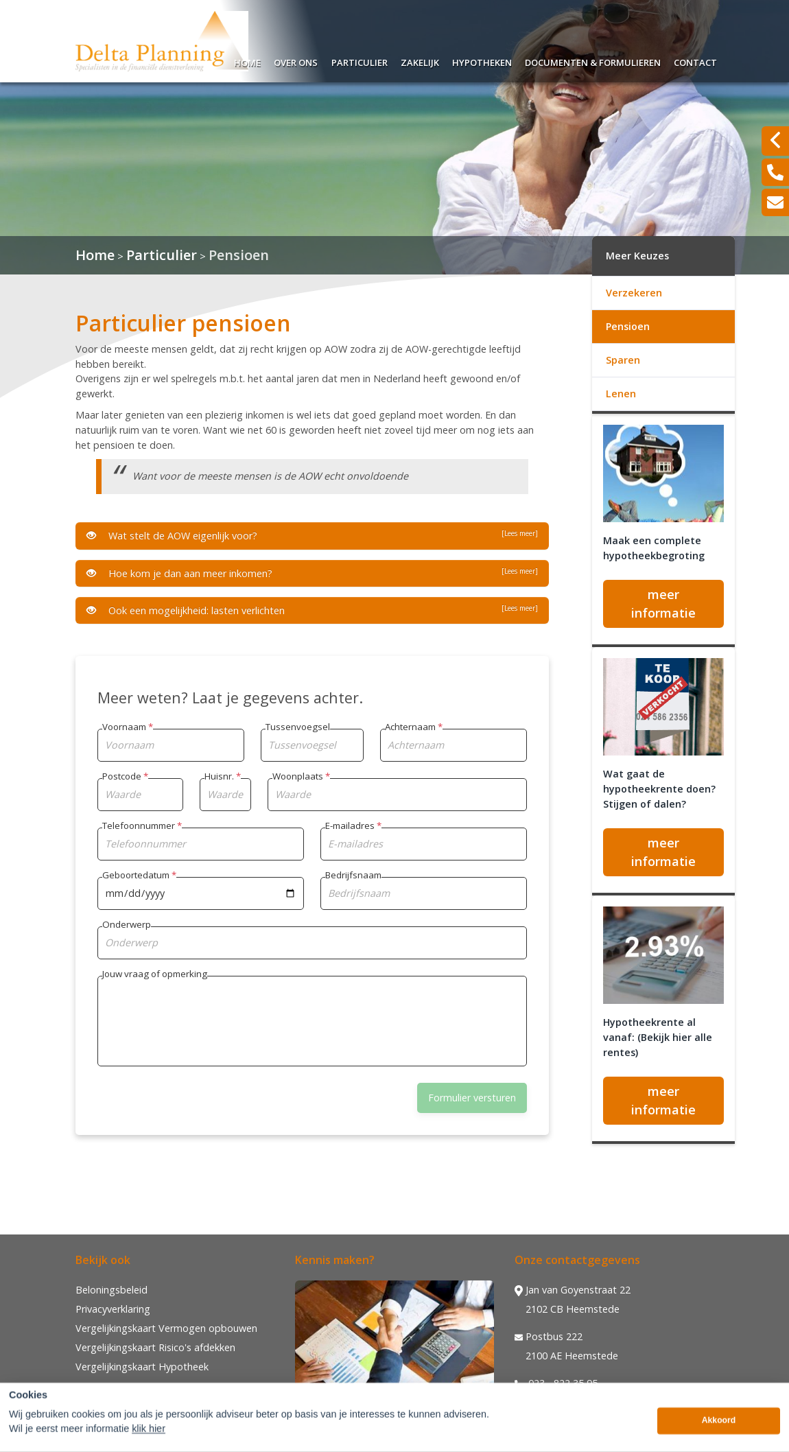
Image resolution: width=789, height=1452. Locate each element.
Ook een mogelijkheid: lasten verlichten (312, 610)
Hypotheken (482, 60)
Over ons (296, 60)
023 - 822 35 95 (556, 1383)
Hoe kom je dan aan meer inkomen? (312, 573)
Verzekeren (634, 292)
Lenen (621, 393)
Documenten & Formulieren (593, 60)
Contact (695, 60)
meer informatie (663, 603)
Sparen (623, 359)
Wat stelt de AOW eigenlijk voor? (312, 535)
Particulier (359, 60)
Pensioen (239, 255)
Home (247, 60)
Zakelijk (420, 60)
